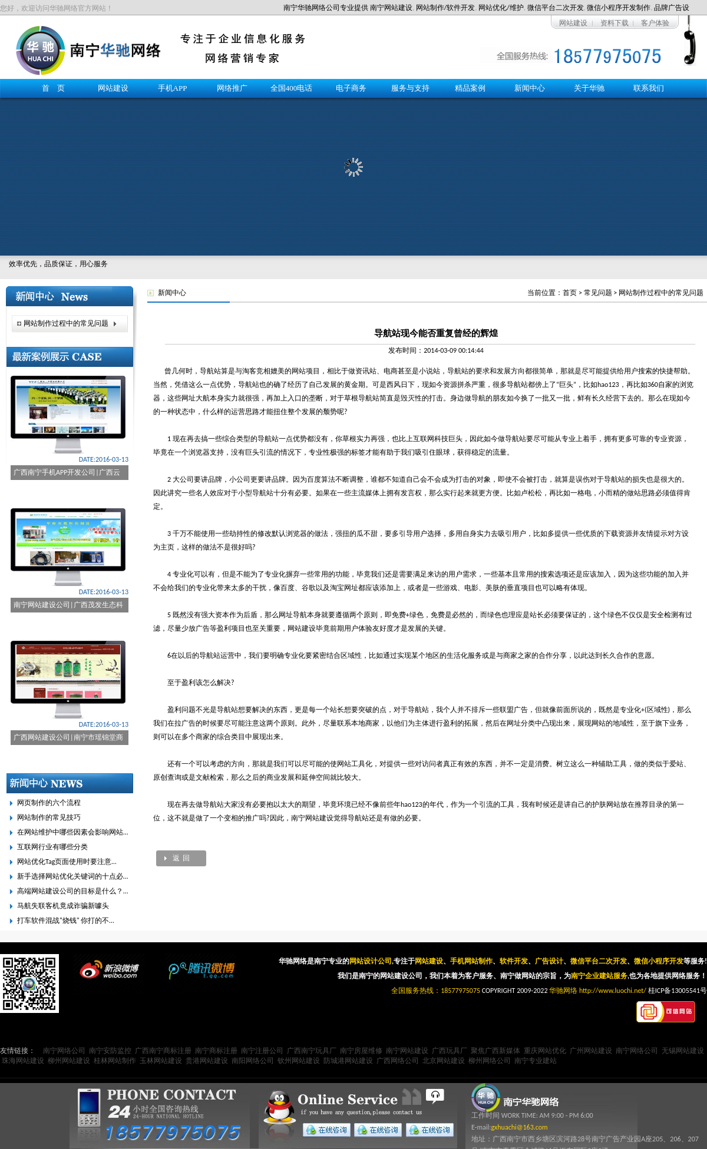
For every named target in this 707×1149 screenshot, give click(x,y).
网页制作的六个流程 (49, 803)
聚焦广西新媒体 (495, 1051)
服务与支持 (410, 88)
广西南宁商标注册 (163, 1051)
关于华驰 (589, 88)
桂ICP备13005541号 (677, 990)
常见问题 (598, 293)
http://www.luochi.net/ (612, 990)
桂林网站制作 (115, 1061)
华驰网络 (563, 990)
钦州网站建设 (298, 1061)
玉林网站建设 (161, 1061)
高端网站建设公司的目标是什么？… (72, 891)
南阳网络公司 (253, 1061)
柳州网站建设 (69, 1061)
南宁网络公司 (64, 1051)
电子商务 (351, 88)
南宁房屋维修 (361, 1051)
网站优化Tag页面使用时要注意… (67, 861)
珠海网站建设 (23, 1061)
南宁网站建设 (391, 8)
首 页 (53, 88)
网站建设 (573, 23)
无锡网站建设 (683, 1051)
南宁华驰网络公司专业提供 (325, 8)
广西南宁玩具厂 (311, 1051)
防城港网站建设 (348, 1061)
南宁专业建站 (535, 1061)
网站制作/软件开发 (445, 8)
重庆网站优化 (545, 1051)
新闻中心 (529, 88)
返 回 (181, 858)
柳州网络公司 (489, 1061)
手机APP (172, 88)
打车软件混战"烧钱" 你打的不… (65, 920)
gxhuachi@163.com (519, 1127)
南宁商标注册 (216, 1051)
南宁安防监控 (110, 1051)
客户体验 (655, 23)
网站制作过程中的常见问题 (661, 293)
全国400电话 (291, 88)
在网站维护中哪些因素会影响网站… (72, 832)
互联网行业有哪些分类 (52, 847)
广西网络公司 (397, 1061)
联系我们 (648, 88)
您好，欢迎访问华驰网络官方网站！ (56, 8)
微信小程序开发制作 (618, 8)
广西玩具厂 (449, 1051)
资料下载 (614, 23)
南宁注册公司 (262, 1051)
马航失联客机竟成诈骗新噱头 (63, 906)
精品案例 (470, 88)
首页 (570, 293)
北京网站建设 (443, 1061)
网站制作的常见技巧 (49, 817)
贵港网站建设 (207, 1061)
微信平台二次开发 (555, 8)
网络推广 (232, 88)
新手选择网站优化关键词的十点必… (72, 876)
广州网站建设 (591, 1051)
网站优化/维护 (501, 8)
